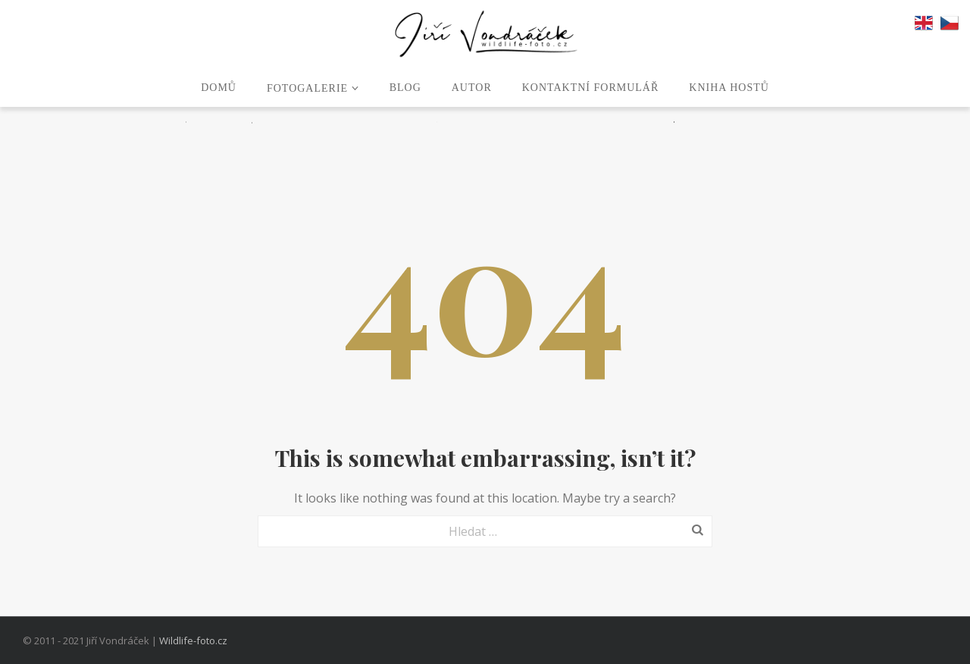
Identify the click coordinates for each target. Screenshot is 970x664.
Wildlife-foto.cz (193, 640)
